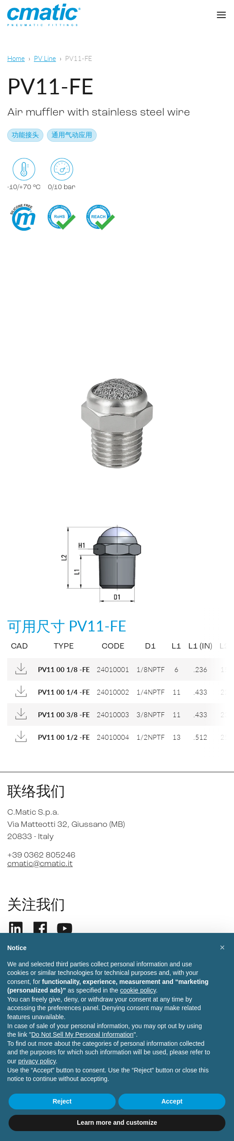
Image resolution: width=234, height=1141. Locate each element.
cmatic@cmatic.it (40, 864)
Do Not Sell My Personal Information (82, 1034)
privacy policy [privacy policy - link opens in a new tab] (37, 1061)
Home (16, 58)
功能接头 (25, 135)
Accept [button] (172, 1101)
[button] (222, 947)
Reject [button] (61, 1101)
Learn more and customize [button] (117, 1122)
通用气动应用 (71, 135)
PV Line (45, 58)
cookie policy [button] (138, 990)
